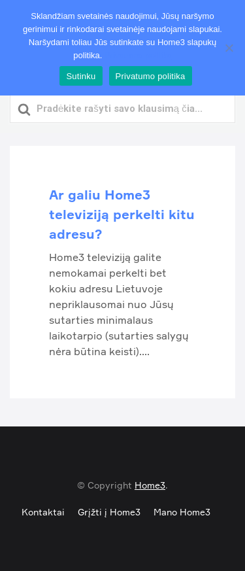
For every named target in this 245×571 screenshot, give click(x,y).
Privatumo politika (138, 55)
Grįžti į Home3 (109, 511)
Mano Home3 (182, 511)
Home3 (150, 485)
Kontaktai (43, 511)
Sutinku (80, 76)
